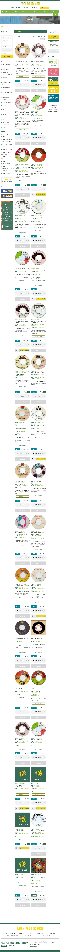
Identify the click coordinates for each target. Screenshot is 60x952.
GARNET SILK (21, 215)
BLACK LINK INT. (22, 117)
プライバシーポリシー (27, 935)
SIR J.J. (20, 535)
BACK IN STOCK (25, 11)
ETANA (36, 637)
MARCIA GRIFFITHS (23, 267)
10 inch (4, 112)
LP (3, 117)
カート (44, 935)
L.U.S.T (36, 783)
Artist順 (25, 36)
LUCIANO (20, 829)
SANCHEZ (37, 111)
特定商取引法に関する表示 (12, 935)
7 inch (4, 109)
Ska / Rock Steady (7, 64)
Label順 (32, 36)
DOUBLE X (33, 688)
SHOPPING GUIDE (51, 933)
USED (35, 11)
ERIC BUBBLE (21, 111)
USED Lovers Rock (7, 144)
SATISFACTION (38, 65)
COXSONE (37, 324)
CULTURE (20, 164)
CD (3, 119)
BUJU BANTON (21, 60)
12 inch (4, 114)
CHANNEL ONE (38, 484)
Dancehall (5, 77)
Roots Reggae (6, 69)
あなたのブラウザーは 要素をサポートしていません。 (22, 85)
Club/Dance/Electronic (8, 102)
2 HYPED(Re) (21, 220)
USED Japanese (6, 173)
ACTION (21, 65)
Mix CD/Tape (6, 122)
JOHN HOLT (37, 480)
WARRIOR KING (22, 584)
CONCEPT (13, 933)
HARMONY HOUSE (39, 167)
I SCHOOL (37, 114)
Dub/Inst (4, 80)
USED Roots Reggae (8, 141)
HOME (12, 7)
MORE (7, 226)
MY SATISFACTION (23, 171)
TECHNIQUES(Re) (39, 273)
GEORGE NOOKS (22, 687)
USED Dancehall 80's (8, 147)
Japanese (5, 89)
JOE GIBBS (37, 692)
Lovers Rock (5, 72)
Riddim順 (40, 36)
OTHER (4, 127)
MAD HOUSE (21, 375)
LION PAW (20, 587)
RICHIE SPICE (21, 637)
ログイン (37, 935)
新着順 (18, 36)
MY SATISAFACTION (40, 485)
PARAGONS (37, 319)
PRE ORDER (15, 11)
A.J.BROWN (37, 60)
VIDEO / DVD (6, 125)
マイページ (51, 935)
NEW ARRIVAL (5, 11)
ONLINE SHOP (39, 933)
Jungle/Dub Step (6, 87)
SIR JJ (36, 220)
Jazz (4, 95)
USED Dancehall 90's (8, 149)
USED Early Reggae (7, 139)
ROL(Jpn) (37, 640)
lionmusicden (5, 187)
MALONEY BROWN (39, 687)
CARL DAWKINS (38, 215)
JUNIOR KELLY (21, 783)
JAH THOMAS (38, 584)
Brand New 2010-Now (8, 74)
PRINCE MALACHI (39, 164)
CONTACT (25, 7)
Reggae (4, 67)
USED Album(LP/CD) (8, 170)
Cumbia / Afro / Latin (7, 92)
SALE (54, 11)
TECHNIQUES (38, 64)
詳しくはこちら (22, 76)
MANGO (20, 641)
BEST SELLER (45, 11)
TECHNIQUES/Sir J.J (23, 741)
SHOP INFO (19, 7)
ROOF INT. (37, 427)
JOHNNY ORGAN (35, 268)
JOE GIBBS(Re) (22, 170)
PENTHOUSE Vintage (23, 64)
